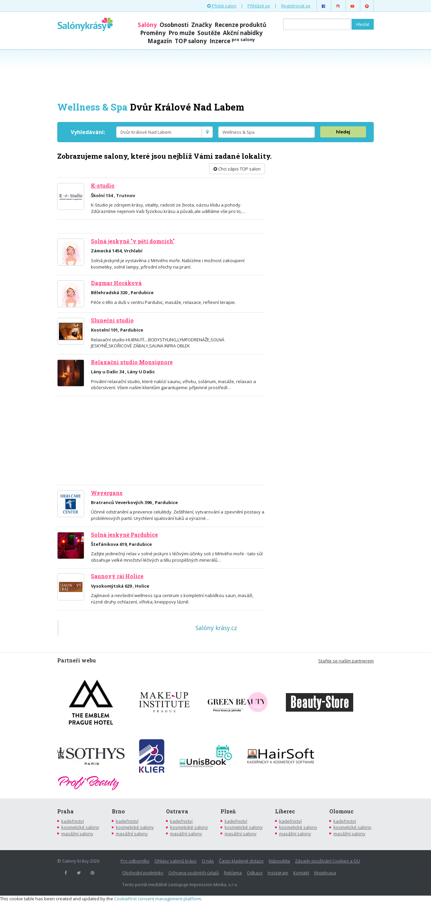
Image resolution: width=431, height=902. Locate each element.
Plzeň (228, 811)
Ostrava (177, 811)
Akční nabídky (243, 33)
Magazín (159, 41)
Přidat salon (221, 6)
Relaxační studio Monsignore (132, 362)
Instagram (278, 873)
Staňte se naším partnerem (346, 661)
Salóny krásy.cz (216, 628)
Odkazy (255, 873)
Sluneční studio (112, 320)
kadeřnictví (72, 821)
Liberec (285, 811)
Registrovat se (295, 6)
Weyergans (107, 493)
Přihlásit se (258, 6)
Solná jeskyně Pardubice (124, 534)
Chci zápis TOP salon (237, 169)
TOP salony (191, 41)
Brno (118, 811)
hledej (343, 132)
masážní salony (77, 834)
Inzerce (232, 41)
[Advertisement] (215, 75)
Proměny (153, 33)
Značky (201, 25)
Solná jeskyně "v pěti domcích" (133, 241)
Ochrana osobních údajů (193, 873)
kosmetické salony (80, 827)
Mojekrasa (325, 873)
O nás (208, 861)
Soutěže (208, 33)
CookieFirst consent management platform (157, 899)
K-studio (102, 185)
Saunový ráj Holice (117, 576)
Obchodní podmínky (142, 873)
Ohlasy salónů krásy (176, 861)
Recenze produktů (240, 25)
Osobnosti (174, 25)
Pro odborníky (135, 861)
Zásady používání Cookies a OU (327, 861)
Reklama (233, 873)
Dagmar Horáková (116, 283)
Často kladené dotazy (241, 861)
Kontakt (301, 873)
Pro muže (181, 33)
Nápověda (279, 861)
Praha (65, 811)
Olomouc (341, 811)
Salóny (147, 25)
